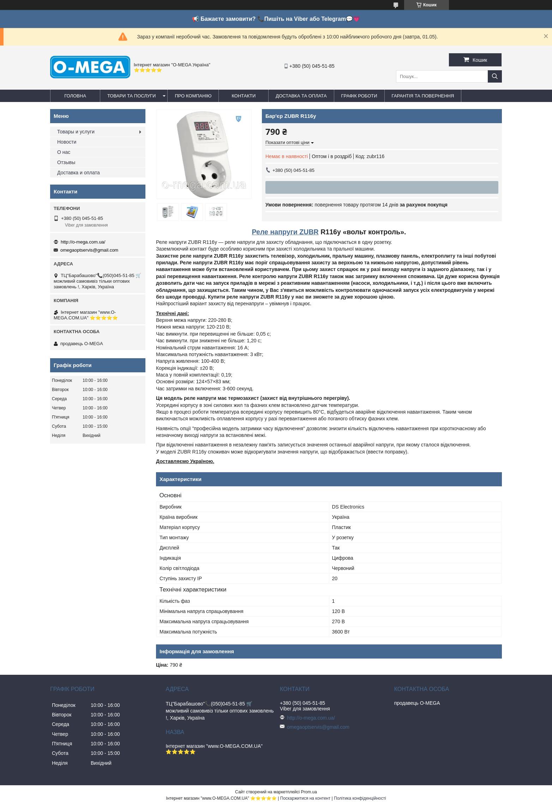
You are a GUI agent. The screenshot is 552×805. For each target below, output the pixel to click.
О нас (63, 152)
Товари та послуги (131, 95)
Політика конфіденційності (360, 798)
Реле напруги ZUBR (285, 232)
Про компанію (193, 95)
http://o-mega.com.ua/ (83, 242)
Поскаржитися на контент (305, 798)
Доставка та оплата (301, 95)
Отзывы (66, 162)
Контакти (244, 95)
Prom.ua (309, 791)
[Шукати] (495, 76)
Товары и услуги (76, 131)
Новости (66, 142)
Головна (75, 95)
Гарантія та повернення (423, 95)
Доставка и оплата (78, 172)
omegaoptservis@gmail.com (89, 250)
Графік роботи (359, 95)
